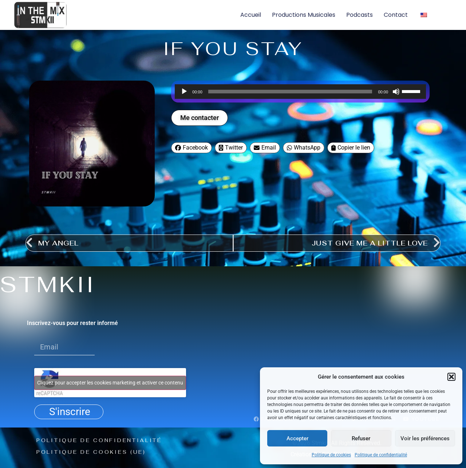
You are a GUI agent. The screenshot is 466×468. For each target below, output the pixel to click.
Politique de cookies (331, 454)
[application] (300, 91)
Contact (396, 15)
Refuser (361, 438)
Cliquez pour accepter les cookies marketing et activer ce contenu (110, 383)
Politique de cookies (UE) (92, 452)
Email (265, 147)
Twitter (231, 147)
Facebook (191, 147)
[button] (451, 376)
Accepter (297, 438)
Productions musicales (303, 15)
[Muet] (396, 91)
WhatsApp (303, 147)
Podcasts (359, 15)
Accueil (250, 15)
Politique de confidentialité (381, 454)
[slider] (290, 91)
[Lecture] (184, 91)
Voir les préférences (425, 438)
